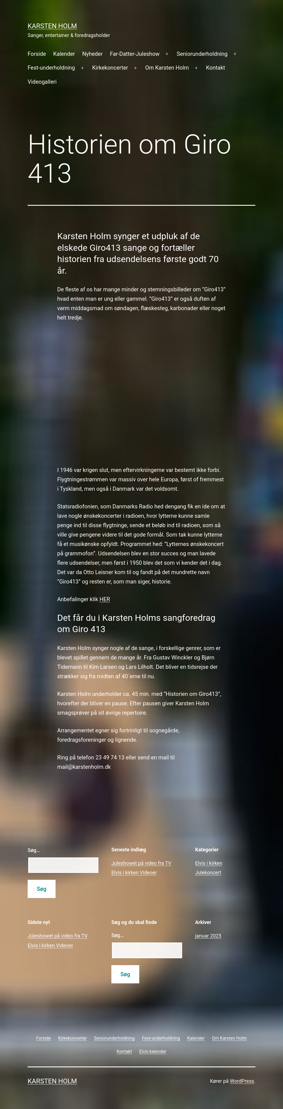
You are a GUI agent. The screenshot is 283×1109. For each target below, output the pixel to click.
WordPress (242, 1081)
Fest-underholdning (51, 67)
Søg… (34, 850)
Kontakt (215, 67)
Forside (37, 54)
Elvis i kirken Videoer (134, 872)
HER (104, 599)
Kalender (64, 54)
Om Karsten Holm (167, 67)
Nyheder (92, 54)
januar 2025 (208, 936)
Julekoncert (208, 872)
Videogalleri (42, 81)
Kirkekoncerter (110, 67)
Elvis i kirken (208, 863)
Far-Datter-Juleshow (134, 54)
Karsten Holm (52, 26)
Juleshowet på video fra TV (141, 863)
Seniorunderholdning (202, 54)
